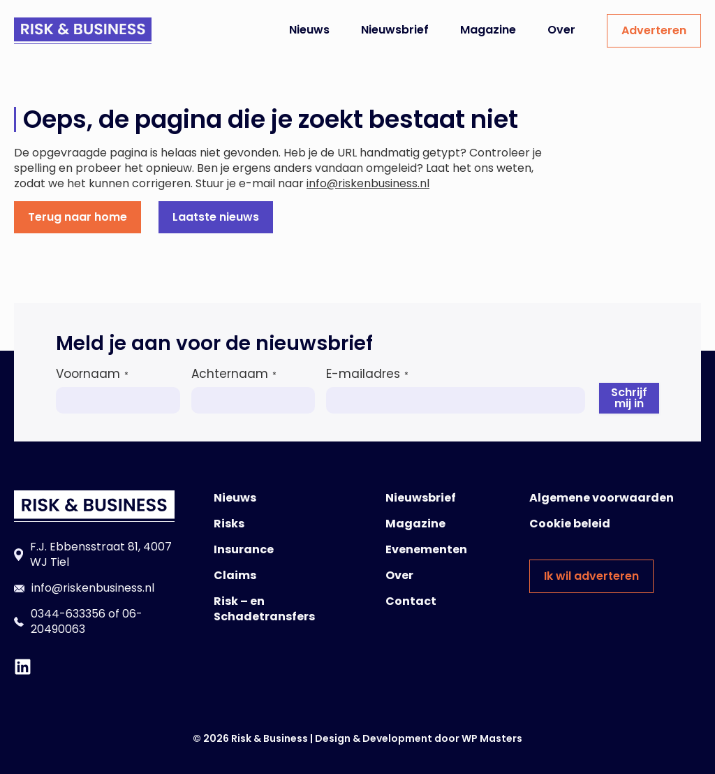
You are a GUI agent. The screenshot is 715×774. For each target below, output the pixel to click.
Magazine (488, 30)
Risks (229, 524)
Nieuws (309, 30)
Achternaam (234, 373)
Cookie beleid (569, 524)
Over (561, 30)
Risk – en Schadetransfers (264, 609)
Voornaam (92, 373)
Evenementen (426, 549)
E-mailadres (367, 373)
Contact (410, 601)
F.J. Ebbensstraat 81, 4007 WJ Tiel (101, 554)
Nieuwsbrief (395, 30)
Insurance (244, 549)
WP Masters (492, 738)
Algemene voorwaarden (601, 498)
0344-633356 (68, 614)
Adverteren (653, 30)
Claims (235, 575)
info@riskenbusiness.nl (368, 183)
